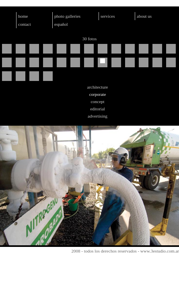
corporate (97, 94)
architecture (97, 87)
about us (144, 16)
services (108, 16)
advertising (97, 116)
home (23, 16)
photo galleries (67, 16)
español (61, 24)
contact (24, 24)
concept (97, 101)
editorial (97, 108)
